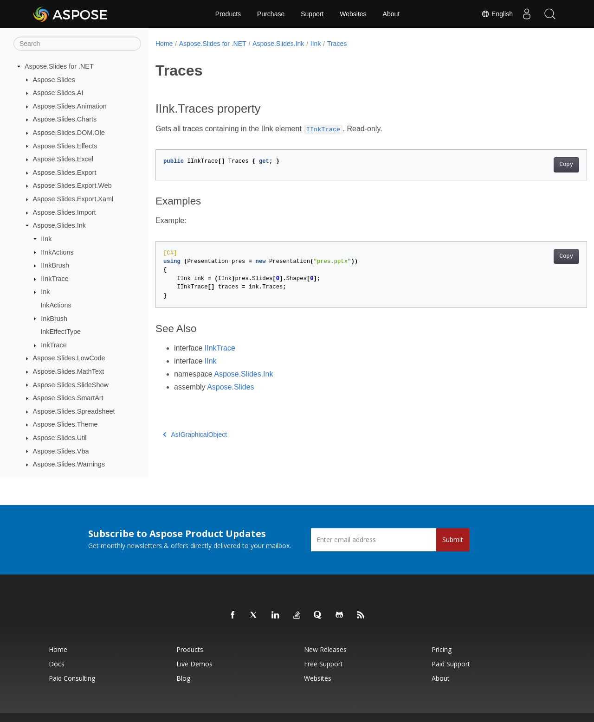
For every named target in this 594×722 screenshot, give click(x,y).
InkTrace (53, 345)
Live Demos (194, 663)
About (391, 14)
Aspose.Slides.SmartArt (68, 398)
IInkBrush (55, 265)
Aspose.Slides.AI (58, 92)
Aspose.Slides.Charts (65, 119)
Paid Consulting (72, 678)
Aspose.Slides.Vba (61, 451)
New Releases (325, 649)
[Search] (77, 44)
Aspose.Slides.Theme (65, 424)
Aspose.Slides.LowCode (69, 358)
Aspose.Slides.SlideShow (71, 385)
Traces (337, 43)
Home (164, 43)
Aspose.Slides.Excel (63, 159)
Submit (452, 539)
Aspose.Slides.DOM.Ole (69, 132)
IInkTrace (54, 278)
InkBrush (54, 318)
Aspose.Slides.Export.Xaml (73, 199)
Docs (57, 663)
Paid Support (451, 663)
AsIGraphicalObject (195, 434)
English (497, 14)
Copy (536, 164)
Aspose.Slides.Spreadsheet (74, 411)
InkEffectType (60, 331)
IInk (46, 239)
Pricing (442, 649)
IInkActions (57, 252)
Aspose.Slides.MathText (68, 371)
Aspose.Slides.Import (64, 212)
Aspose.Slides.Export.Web (72, 185)
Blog (183, 678)
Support (312, 14)
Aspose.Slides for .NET (59, 66)
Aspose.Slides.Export (65, 172)
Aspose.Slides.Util (60, 437)
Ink (45, 291)
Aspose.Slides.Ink (59, 225)
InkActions (55, 305)
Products (228, 14)
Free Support (323, 663)
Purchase (270, 14)
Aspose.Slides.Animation (70, 106)
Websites (353, 14)
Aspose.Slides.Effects (65, 146)
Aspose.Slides (54, 79)
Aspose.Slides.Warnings (69, 464)
